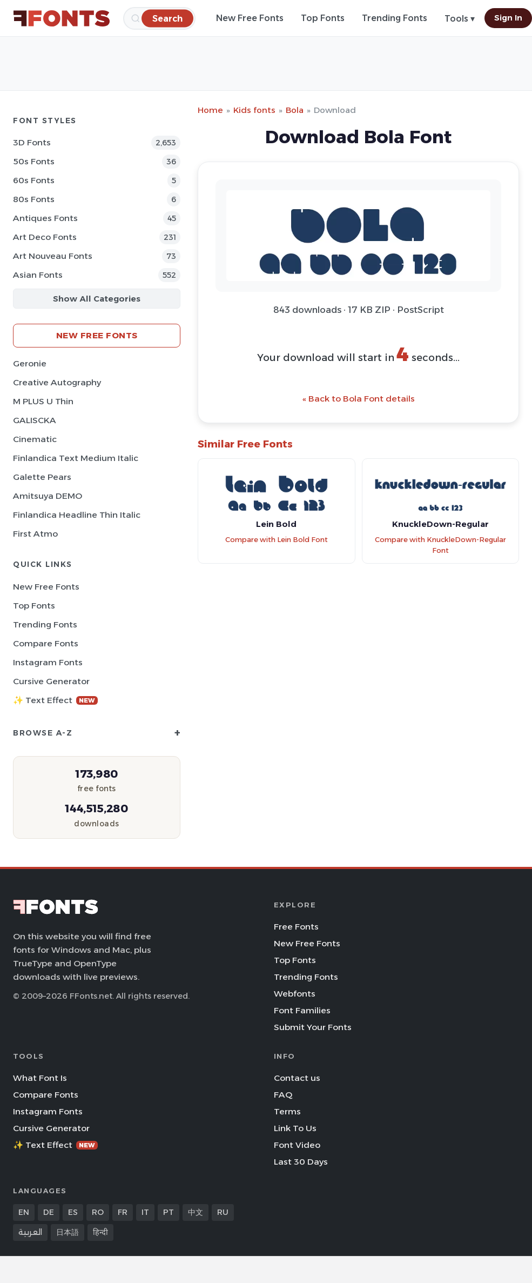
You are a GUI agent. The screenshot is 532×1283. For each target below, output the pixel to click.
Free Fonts (296, 926)
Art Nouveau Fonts (52, 256)
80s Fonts (34, 199)
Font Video (297, 1145)
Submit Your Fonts (313, 1027)
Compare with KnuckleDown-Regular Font (440, 545)
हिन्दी (100, 1232)
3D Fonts (32, 142)
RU (222, 1212)
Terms (287, 1111)
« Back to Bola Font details (358, 398)
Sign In (508, 18)
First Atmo (35, 534)
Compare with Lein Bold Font (276, 540)
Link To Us (295, 1128)
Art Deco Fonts (45, 237)
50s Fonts (34, 161)
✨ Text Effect (55, 700)
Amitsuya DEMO (47, 496)
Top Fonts (323, 18)
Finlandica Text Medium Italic (75, 458)
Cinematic (35, 439)
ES (73, 1212)
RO (98, 1212)
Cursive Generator (51, 681)
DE (48, 1212)
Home (210, 110)
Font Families (302, 1010)
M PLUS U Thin (43, 401)
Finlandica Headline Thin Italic (76, 515)
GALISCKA (34, 420)
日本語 (67, 1232)
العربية (30, 1232)
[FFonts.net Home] (61, 18)
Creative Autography (57, 382)
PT (168, 1212)
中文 (195, 1212)
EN (23, 1212)
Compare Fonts (45, 643)
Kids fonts (254, 110)
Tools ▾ (460, 19)
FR (122, 1212)
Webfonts (294, 993)
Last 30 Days (301, 1162)
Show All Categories (96, 298)
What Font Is (40, 1078)
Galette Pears (42, 477)
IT (145, 1212)
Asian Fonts (38, 275)
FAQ (283, 1095)
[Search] (167, 18)
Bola (295, 110)
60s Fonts (34, 180)
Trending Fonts (394, 18)
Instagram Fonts (48, 662)
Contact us (297, 1078)
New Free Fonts (250, 18)
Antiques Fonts (45, 218)
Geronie (29, 363)
